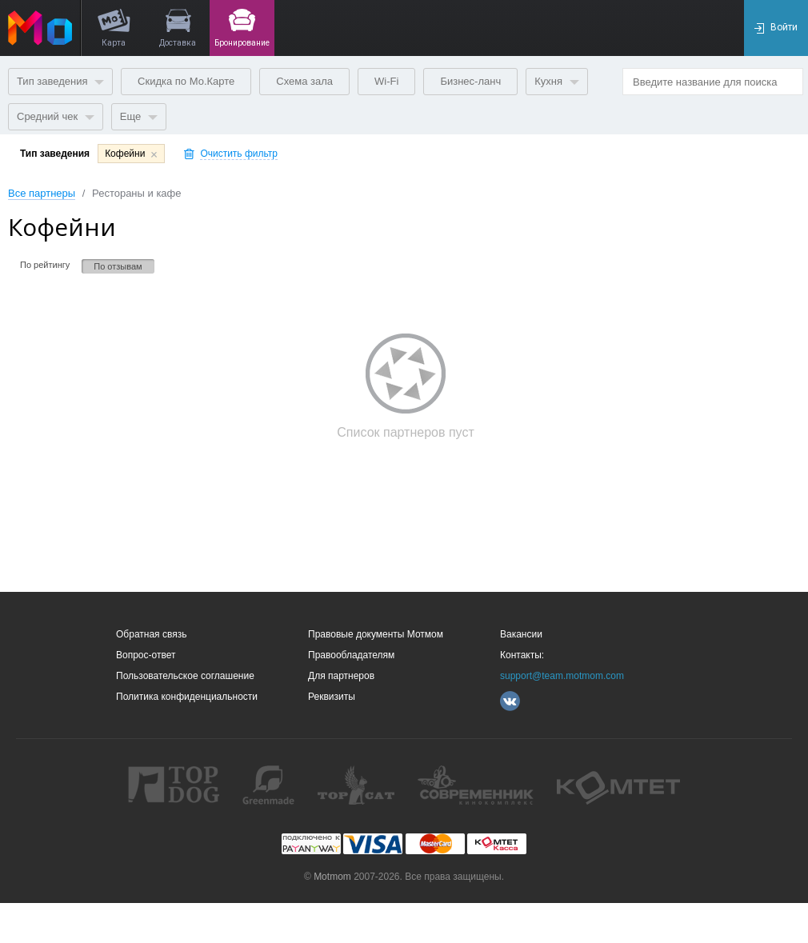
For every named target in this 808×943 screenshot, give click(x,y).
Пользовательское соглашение (185, 675)
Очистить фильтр (239, 154)
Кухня (556, 81)
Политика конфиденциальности (187, 696)
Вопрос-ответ (145, 655)
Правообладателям (351, 655)
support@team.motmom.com (562, 675)
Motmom (332, 876)
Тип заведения (60, 81)
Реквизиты (331, 696)
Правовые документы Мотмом (375, 634)
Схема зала (304, 81)
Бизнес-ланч (470, 81)
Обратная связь (151, 634)
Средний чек (55, 116)
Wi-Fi (386, 81)
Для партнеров (341, 675)
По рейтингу (45, 265)
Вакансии (521, 634)
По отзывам (118, 266)
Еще (139, 116)
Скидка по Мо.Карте (186, 81)
